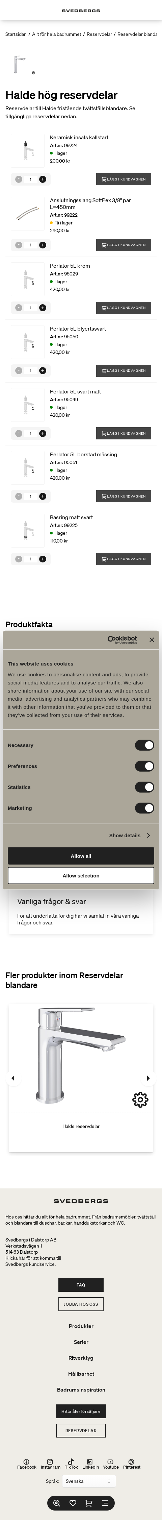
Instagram (50, 1463)
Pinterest (131, 1463)
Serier (81, 1341)
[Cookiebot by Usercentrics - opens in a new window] (107, 639)
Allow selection (80, 875)
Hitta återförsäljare (81, 1411)
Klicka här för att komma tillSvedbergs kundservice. (33, 1261)
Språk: (52, 1481)
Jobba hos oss (81, 1304)
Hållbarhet (81, 1373)
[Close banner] (152, 639)
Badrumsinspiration (81, 1389)
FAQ (81, 1285)
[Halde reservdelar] (81, 1078)
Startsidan (16, 34)
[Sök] (57, 1503)
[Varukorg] (89, 1503)
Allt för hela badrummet (56, 34)
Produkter (81, 1326)
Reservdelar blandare (139, 34)
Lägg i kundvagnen (124, 179)
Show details (125, 835)
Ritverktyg (81, 1357)
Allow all (81, 856)
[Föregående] (13, 1078)
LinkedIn (90, 1463)
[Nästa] (148, 1078)
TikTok (71, 1463)
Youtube (111, 1463)
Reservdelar (99, 34)
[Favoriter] (73, 1503)
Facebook (26, 1463)
